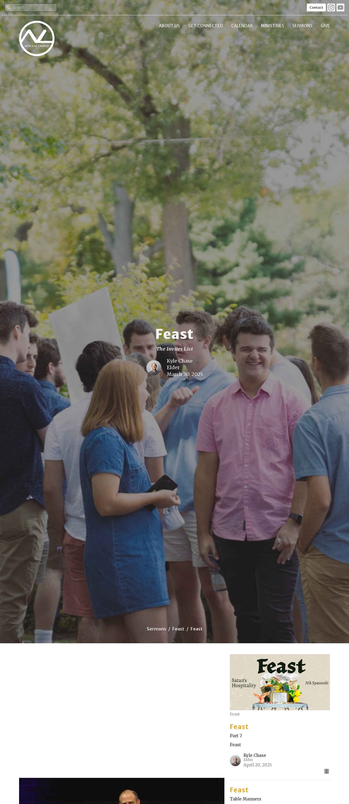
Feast (178, 629)
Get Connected (205, 25)
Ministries (272, 25)
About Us (169, 25)
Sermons (302, 25)
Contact (316, 7)
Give (325, 25)
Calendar (242, 25)
